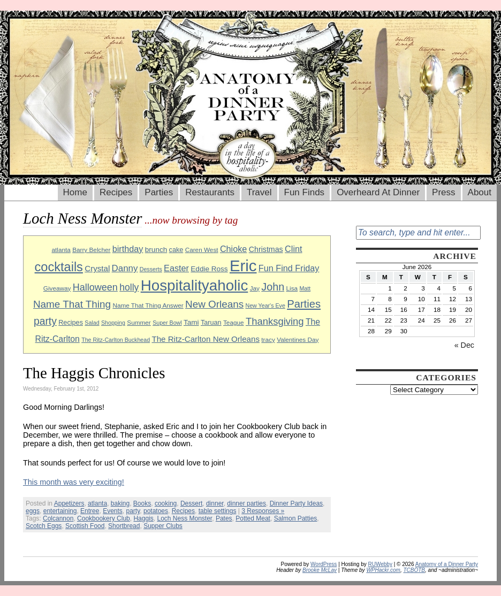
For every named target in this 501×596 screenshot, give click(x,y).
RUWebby (380, 564)
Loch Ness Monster (184, 518)
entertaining (60, 511)
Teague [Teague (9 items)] (233, 322)
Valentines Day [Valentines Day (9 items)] (297, 339)
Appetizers (69, 503)
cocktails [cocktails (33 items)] (59, 267)
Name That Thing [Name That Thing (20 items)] (72, 304)
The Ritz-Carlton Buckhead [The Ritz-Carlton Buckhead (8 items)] (115, 340)
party (133, 511)
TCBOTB (414, 570)
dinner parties (246, 503)
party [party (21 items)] (45, 321)
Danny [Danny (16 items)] (125, 268)
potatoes (155, 511)
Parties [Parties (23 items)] (304, 304)
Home (75, 192)
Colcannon (58, 518)
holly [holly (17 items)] (129, 287)
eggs (33, 511)
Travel (259, 192)
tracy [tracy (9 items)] (268, 339)
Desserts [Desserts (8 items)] (151, 269)
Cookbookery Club (103, 518)
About (479, 192)
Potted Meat (253, 518)
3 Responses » (262, 511)
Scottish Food (84, 526)
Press (443, 192)
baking (120, 503)
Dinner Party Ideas (296, 503)
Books (142, 503)
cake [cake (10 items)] (176, 250)
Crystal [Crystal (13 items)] (97, 268)
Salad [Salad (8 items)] (92, 322)
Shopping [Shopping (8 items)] (113, 322)
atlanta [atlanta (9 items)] (60, 249)
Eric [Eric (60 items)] (243, 265)
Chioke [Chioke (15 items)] (233, 249)
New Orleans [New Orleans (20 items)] (214, 304)
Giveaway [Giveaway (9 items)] (57, 288)
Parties (159, 192)
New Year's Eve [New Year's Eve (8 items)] (265, 305)
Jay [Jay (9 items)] (255, 288)
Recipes (116, 192)
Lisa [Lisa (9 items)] (292, 288)
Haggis (143, 518)
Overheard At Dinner (378, 192)
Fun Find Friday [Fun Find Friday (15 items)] (289, 268)
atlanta (97, 503)
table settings (218, 511)
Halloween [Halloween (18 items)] (95, 287)
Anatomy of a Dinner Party (446, 564)
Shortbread (124, 526)
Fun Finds (304, 192)
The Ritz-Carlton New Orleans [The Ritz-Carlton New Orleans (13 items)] (205, 338)
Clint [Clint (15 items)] (293, 249)
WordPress (323, 564)
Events (113, 511)
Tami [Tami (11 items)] (191, 322)
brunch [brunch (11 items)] (156, 250)
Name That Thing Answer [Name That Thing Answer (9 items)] (147, 305)
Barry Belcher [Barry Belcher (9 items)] (91, 249)
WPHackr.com (383, 570)
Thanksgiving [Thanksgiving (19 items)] (275, 321)
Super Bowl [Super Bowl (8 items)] (167, 322)
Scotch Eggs (44, 526)
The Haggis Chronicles (94, 372)
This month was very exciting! (73, 482)
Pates (224, 518)
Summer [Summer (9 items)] (138, 322)
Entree (89, 511)
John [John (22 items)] (272, 287)
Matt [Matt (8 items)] (304, 288)
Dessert (191, 503)
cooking (166, 503)
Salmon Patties (295, 518)
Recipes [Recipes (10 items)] (70, 322)
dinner (215, 503)
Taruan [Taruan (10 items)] (211, 322)
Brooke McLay (319, 570)
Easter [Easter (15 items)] (176, 268)
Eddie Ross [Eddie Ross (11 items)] (209, 269)
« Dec (464, 345)
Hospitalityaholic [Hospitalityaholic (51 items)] (194, 285)
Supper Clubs (163, 526)
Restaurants (209, 192)
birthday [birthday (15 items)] (127, 249)
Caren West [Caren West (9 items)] (201, 249)
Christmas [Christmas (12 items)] (266, 249)
